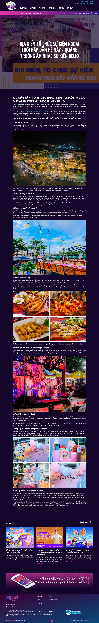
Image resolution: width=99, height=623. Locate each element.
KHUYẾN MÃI (52, 8)
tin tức (15, 17)
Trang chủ (9, 17)
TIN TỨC (61, 8)
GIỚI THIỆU (39, 600)
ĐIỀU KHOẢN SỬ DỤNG (53, 600)
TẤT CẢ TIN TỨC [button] (85, 522)
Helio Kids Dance (70, 423)
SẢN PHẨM (23, 8)
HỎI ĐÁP (70, 8)
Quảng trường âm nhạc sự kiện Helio (35, 111)
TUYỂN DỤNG (39, 603)
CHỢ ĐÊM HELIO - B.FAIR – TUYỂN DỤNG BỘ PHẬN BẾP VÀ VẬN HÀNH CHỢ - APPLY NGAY (49, 552)
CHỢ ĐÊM (33, 8)
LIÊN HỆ (50, 596)
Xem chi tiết (9, 561)
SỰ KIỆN (42, 8)
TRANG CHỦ (39, 596)
